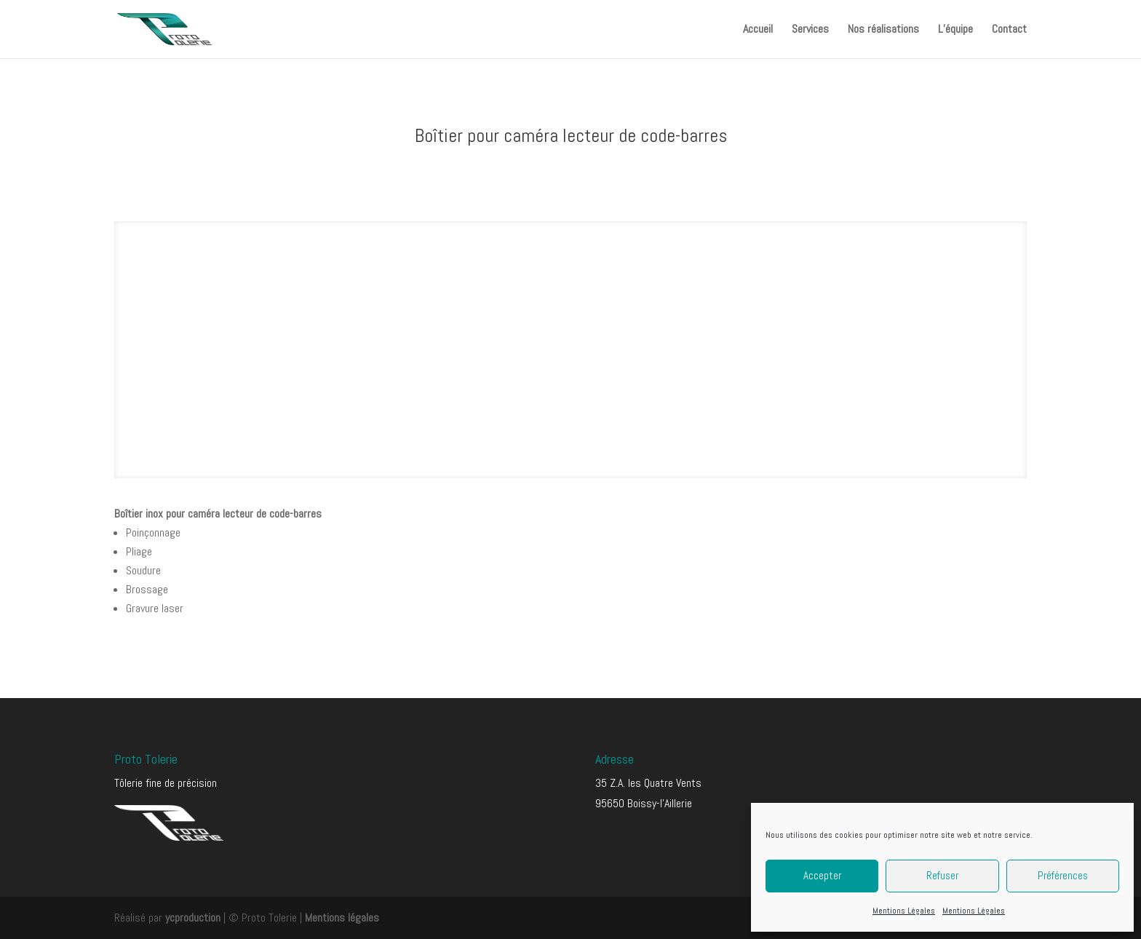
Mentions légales (342, 917)
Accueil (758, 30)
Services (810, 30)
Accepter (822, 875)
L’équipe (955, 30)
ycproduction (192, 917)
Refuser (942, 875)
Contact (1009, 30)
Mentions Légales (903, 910)
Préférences (1063, 875)
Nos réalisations (883, 30)
